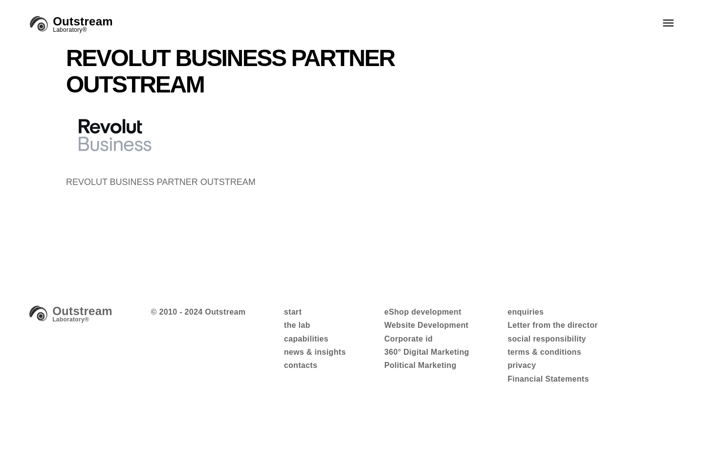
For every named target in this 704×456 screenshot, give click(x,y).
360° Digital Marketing (426, 352)
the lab (297, 325)
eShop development (423, 312)
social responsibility (546, 339)
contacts (300, 365)
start (293, 312)
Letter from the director (552, 325)
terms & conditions (544, 352)
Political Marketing (420, 365)
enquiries (525, 312)
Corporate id (408, 339)
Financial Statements (548, 379)
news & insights (315, 352)
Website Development (426, 325)
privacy (521, 365)
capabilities (306, 339)
